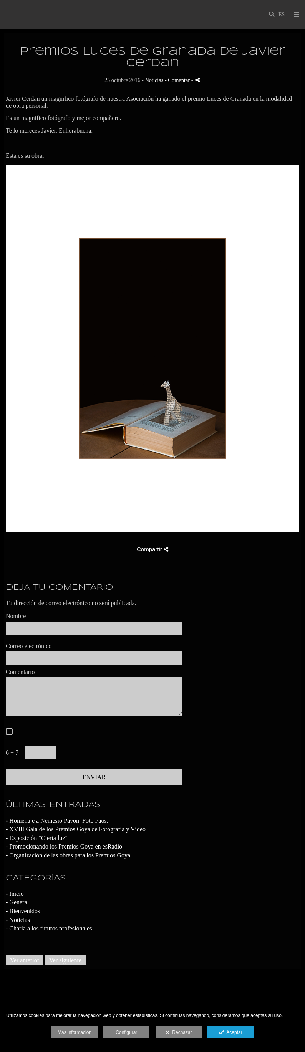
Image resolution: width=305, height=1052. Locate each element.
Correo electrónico (29, 646)
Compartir (152, 549)
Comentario (20, 672)
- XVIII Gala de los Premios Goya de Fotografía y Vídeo (76, 829)
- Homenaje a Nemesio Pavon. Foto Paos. (57, 820)
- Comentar (178, 80)
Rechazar (178, 1033)
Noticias (154, 80)
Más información (74, 1032)
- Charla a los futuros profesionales (49, 928)
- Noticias (18, 920)
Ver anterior (24, 960)
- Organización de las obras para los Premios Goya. (69, 855)
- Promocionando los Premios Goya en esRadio (64, 846)
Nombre (16, 616)
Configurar (126, 1032)
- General (17, 902)
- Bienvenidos (23, 911)
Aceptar (230, 1033)
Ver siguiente (65, 960)
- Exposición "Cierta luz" (37, 838)
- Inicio (15, 893)
